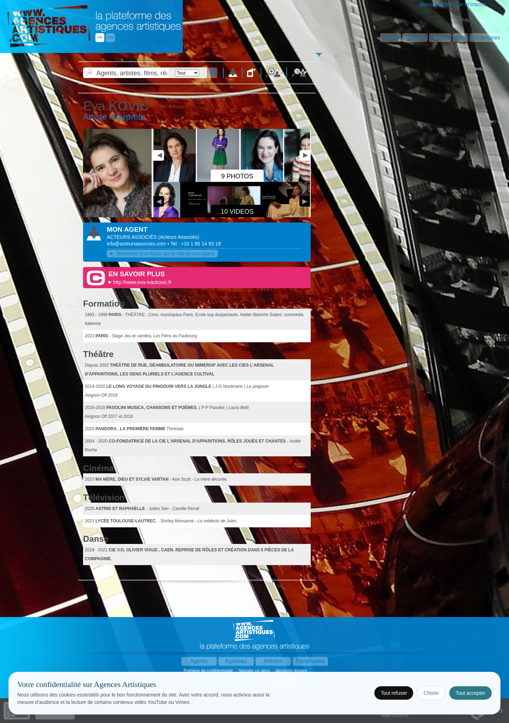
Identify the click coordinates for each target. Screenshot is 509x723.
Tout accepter (470, 693)
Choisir (431, 693)
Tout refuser (394, 693)
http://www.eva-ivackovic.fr (142, 282)
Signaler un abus (254, 670)
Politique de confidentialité (208, 670)
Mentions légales (291, 670)
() (178, 237)
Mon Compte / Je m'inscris (453, 4)
